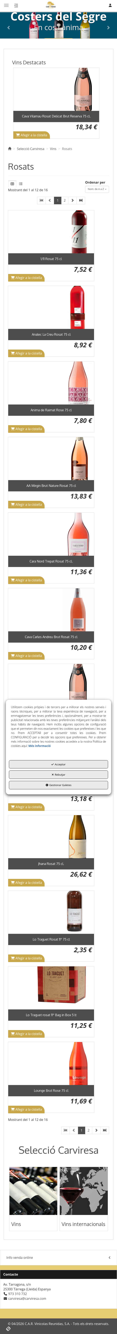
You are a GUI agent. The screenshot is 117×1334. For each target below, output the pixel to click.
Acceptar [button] (58, 764)
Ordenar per (95, 182)
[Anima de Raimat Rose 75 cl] (51, 383)
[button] (9, 25)
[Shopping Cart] (31, 135)
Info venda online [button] (58, 1257)
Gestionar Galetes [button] (58, 785)
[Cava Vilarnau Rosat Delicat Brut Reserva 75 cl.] (56, 89)
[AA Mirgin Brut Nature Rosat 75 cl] (51, 458)
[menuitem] (58, 1257)
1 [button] (57, 200)
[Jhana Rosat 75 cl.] (51, 836)
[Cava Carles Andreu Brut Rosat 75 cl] (51, 609)
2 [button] (65, 200)
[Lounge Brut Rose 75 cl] (51, 1063)
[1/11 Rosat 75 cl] (51, 231)
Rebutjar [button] (58, 774)
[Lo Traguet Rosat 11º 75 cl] (51, 912)
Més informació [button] (40, 746)
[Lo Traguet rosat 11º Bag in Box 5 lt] (51, 987)
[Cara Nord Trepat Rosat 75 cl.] (51, 534)
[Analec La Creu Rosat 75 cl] (51, 307)
